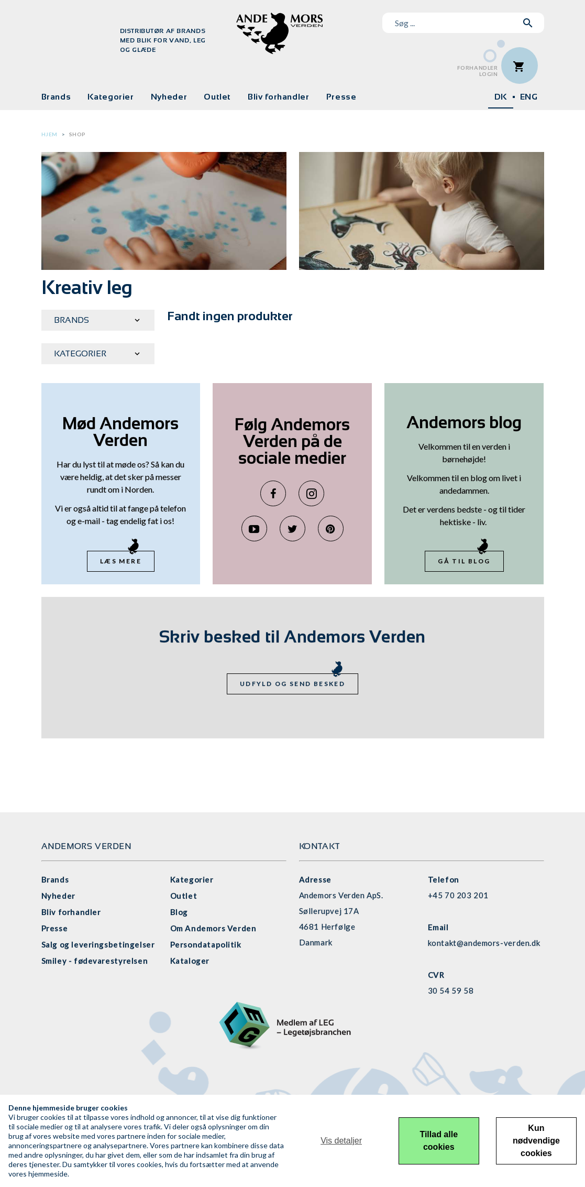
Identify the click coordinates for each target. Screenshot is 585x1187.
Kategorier (110, 96)
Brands (56, 96)
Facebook (273, 493)
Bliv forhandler (279, 96)
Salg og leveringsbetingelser (98, 944)
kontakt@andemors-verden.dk (484, 943)
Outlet (217, 96)
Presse (341, 96)
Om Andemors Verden (213, 928)
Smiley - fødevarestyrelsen (94, 960)
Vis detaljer (341, 1140)
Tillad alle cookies (439, 1140)
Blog (179, 912)
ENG (529, 96)
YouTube (254, 528)
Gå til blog (464, 561)
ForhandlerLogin (477, 71)
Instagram (311, 493)
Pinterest (331, 528)
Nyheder (169, 96)
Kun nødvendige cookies (536, 1141)
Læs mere (120, 561)
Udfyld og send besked (292, 684)
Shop (77, 134)
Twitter (292, 528)
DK (500, 96)
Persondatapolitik (205, 944)
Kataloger (189, 960)
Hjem (49, 134)
